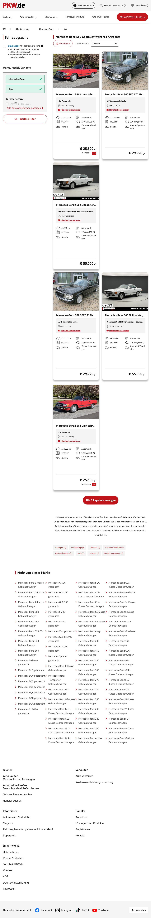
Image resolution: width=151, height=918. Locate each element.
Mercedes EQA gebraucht (31, 703)
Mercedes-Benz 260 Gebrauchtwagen (28, 623)
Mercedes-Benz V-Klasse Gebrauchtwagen (121, 711)
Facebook (46, 909)
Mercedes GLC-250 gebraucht (58, 594)
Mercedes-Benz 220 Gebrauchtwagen (88, 720)
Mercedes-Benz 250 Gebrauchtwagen (88, 701)
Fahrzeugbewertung (75, 17)
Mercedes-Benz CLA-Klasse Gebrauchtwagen (121, 652)
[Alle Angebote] (22, 29)
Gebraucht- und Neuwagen (39, 778)
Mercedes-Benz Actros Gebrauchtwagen (90, 740)
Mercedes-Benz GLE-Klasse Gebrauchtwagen (61, 720)
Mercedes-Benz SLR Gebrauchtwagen (119, 720)
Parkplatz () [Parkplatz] (139, 5)
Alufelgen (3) (60, 547)
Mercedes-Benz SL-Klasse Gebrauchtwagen (122, 604)
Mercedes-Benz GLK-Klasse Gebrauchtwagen (121, 672)
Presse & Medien (13, 857)
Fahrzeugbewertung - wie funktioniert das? (28, 828)
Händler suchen (12, 800)
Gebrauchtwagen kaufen (17, 794)
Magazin (8, 822)
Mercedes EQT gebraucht (31, 681)
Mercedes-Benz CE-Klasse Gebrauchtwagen (91, 623)
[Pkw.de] (4, 29)
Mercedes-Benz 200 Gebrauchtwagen (88, 730)
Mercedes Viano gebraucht (56, 623)
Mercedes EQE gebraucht (31, 692)
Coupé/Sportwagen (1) (113, 553)
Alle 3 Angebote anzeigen (101, 500)
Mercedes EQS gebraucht (31, 687)
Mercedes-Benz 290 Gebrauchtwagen (88, 681)
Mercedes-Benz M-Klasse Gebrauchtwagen (122, 594)
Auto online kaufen (100, 17)
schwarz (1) (94, 553)
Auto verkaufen (84, 776)
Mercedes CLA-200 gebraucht (58, 648)
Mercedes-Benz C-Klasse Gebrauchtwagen (31, 594)
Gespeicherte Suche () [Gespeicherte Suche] (113, 5)
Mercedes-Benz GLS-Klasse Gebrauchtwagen (61, 711)
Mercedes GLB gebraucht (31, 670)
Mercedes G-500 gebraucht (57, 584)
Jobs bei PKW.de (13, 863)
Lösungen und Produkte (90, 822)
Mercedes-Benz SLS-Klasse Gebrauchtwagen (121, 681)
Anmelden (82, 816)
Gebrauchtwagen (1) (63, 553)
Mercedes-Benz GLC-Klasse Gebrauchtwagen (61, 730)
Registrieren (83, 828)
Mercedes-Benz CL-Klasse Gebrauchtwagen (91, 613)
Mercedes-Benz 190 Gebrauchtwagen (119, 643)
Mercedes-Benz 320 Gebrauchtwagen (28, 643)
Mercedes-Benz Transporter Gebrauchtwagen (57, 679)
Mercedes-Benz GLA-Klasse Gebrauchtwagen (61, 740)
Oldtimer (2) (95, 547)
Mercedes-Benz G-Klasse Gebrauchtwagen (122, 740)
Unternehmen (11, 851)
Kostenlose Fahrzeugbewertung (94, 782)
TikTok (85, 909)
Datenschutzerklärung (16, 881)
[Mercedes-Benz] (46, 29)
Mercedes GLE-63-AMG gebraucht (60, 639)
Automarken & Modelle (16, 816)
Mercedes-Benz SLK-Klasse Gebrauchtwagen (121, 691)
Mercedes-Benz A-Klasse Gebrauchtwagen (31, 604)
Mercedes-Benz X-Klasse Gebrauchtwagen (61, 668)
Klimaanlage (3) (77, 547)
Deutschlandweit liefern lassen (39, 787)
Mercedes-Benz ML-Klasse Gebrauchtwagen (121, 662)
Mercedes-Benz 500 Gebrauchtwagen (28, 652)
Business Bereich (83, 5)
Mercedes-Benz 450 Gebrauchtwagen (88, 652)
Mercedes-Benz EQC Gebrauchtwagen (89, 584)
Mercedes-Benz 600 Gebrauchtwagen (88, 643)
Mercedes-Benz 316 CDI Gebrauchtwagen (30, 633)
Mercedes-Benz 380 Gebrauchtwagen (28, 613)
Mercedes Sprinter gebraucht (57, 658)
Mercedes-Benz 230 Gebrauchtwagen (88, 711)
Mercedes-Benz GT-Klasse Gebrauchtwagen (61, 701)
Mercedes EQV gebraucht (31, 675)
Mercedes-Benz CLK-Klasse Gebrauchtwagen (91, 604)
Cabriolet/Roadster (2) (114, 547)
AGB (6, 875)
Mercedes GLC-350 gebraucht (58, 604)
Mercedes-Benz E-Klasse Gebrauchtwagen (31, 584)
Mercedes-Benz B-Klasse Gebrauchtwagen (121, 730)
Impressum (9, 887)
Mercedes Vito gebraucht (61, 631)
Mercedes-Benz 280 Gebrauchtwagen (88, 691)
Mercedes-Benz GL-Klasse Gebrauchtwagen (122, 633)
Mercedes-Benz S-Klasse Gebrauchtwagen (121, 613)
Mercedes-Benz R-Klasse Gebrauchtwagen (121, 701)
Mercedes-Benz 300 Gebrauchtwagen (88, 672)
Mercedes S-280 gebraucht (56, 613)
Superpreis (9, 835)
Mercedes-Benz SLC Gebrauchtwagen (58, 691)
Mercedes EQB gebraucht (31, 698)
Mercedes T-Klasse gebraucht (28, 662)
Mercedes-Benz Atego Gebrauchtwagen (89, 633)
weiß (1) (80, 553)
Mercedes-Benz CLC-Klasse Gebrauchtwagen (121, 584)
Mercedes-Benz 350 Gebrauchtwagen (88, 662)
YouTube (103, 909)
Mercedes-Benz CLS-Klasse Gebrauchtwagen (91, 594)
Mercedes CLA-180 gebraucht (28, 711)
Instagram (67, 909)
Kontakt (80, 835)
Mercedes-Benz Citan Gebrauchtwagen (120, 623)
